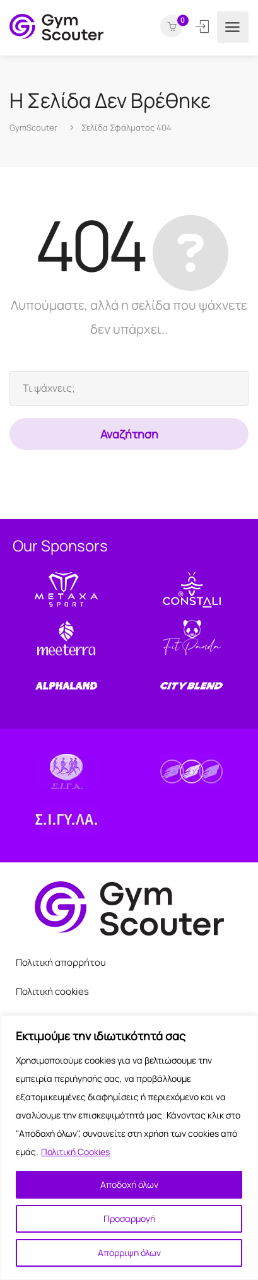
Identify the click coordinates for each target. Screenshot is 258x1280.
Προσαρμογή (129, 1218)
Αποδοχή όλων (129, 1184)
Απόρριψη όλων (129, 1253)
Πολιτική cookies (52, 991)
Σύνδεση (203, 26)
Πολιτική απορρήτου (61, 962)
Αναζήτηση (129, 434)
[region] (129, 1147)
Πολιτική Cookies (75, 1152)
